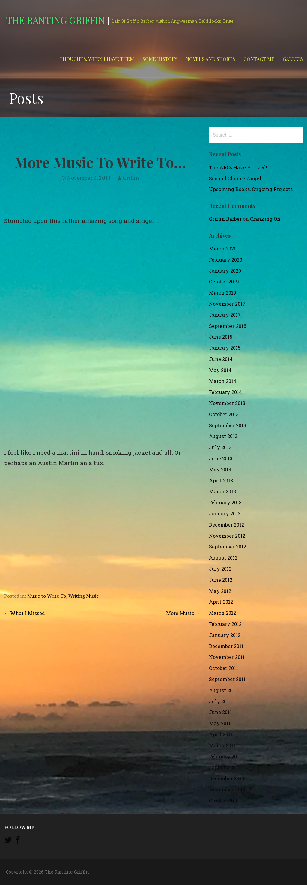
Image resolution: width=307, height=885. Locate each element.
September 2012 (227, 546)
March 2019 (222, 293)
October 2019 (224, 281)
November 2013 (227, 403)
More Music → (183, 613)
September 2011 (227, 679)
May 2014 (220, 370)
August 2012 (223, 557)
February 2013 (225, 502)
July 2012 (220, 569)
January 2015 (224, 348)
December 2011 (226, 646)
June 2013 (220, 458)
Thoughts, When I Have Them (97, 59)
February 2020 (225, 259)
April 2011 (220, 734)
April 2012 (221, 601)
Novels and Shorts (210, 59)
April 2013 (221, 480)
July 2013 (220, 447)
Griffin (131, 177)
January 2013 (224, 513)
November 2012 (227, 535)
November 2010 (227, 789)
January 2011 (224, 767)
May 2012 (220, 591)
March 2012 (222, 613)
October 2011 (223, 668)
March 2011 (222, 745)
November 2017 (227, 304)
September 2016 (227, 326)
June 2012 (220, 580)
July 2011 (220, 701)
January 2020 (225, 271)
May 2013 (220, 469)
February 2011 (225, 756)
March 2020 (223, 248)
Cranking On (265, 219)
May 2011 (220, 723)
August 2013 (223, 436)
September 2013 (227, 425)
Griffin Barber (225, 219)
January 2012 (224, 635)
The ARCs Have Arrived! (238, 167)
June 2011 (220, 712)
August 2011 (223, 690)
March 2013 (222, 491)
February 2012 (225, 624)
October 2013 (224, 414)
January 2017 (225, 315)
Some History (159, 59)
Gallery (293, 59)
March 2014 (222, 381)
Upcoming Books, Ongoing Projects (251, 189)
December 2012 (226, 524)
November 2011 (227, 657)
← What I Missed (24, 613)
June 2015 (220, 337)
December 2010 (226, 778)
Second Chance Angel (235, 178)
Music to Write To (46, 595)
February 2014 (225, 392)
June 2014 (221, 359)
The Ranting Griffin (55, 20)
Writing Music (83, 595)
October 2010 (224, 800)
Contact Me (258, 59)
